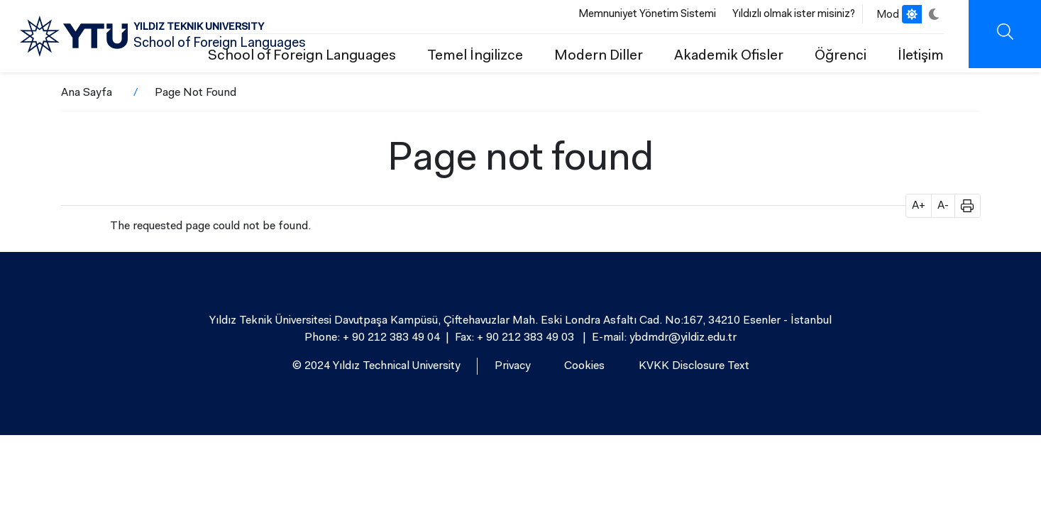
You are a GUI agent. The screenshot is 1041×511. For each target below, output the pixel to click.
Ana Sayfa (86, 93)
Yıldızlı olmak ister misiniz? (793, 14)
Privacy (512, 366)
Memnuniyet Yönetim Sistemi (647, 14)
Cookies (584, 366)
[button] (962, 205)
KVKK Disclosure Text (694, 366)
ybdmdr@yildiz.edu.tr (683, 338)
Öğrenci (840, 56)
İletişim (921, 56)
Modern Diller (598, 56)
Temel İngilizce (475, 56)
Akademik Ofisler (728, 56)
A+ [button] (918, 205)
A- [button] (943, 205)
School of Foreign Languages (302, 56)
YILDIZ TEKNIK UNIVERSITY (198, 28)
